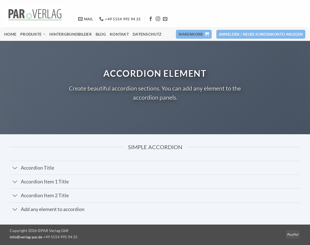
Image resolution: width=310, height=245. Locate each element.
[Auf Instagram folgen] (158, 19)
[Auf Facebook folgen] (150, 19)
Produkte (32, 34)
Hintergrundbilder (70, 34)
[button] (193, 34)
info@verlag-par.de (26, 237)
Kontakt (119, 34)
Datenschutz (147, 34)
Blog (101, 34)
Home (10, 34)
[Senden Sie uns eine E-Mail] (165, 19)
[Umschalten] (15, 168)
